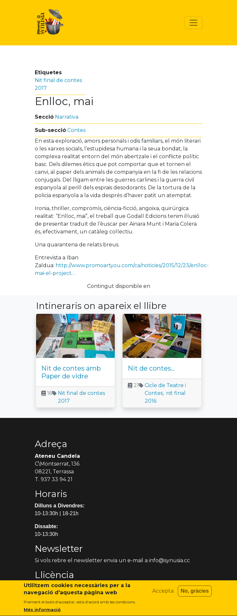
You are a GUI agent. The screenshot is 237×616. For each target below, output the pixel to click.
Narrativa (66, 117)
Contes (76, 130)
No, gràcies (195, 594)
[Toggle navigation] (193, 22)
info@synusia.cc (169, 560)
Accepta (163, 594)
